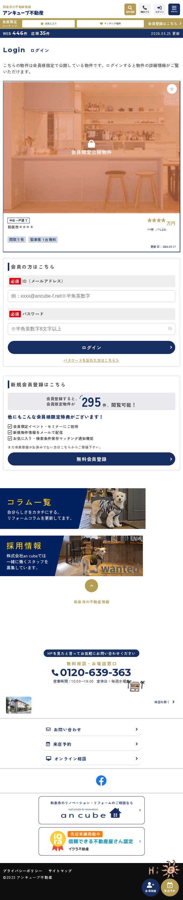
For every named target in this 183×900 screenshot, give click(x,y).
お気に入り (48, 23)
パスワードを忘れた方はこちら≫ (91, 360)
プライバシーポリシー (22, 871)
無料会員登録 (92, 459)
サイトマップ (60, 871)
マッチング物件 (110, 23)
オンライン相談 (66, 758)
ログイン (92, 347)
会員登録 (150, 887)
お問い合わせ (64, 729)
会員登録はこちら (162, 23)
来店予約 (169, 887)
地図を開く (162, 702)
